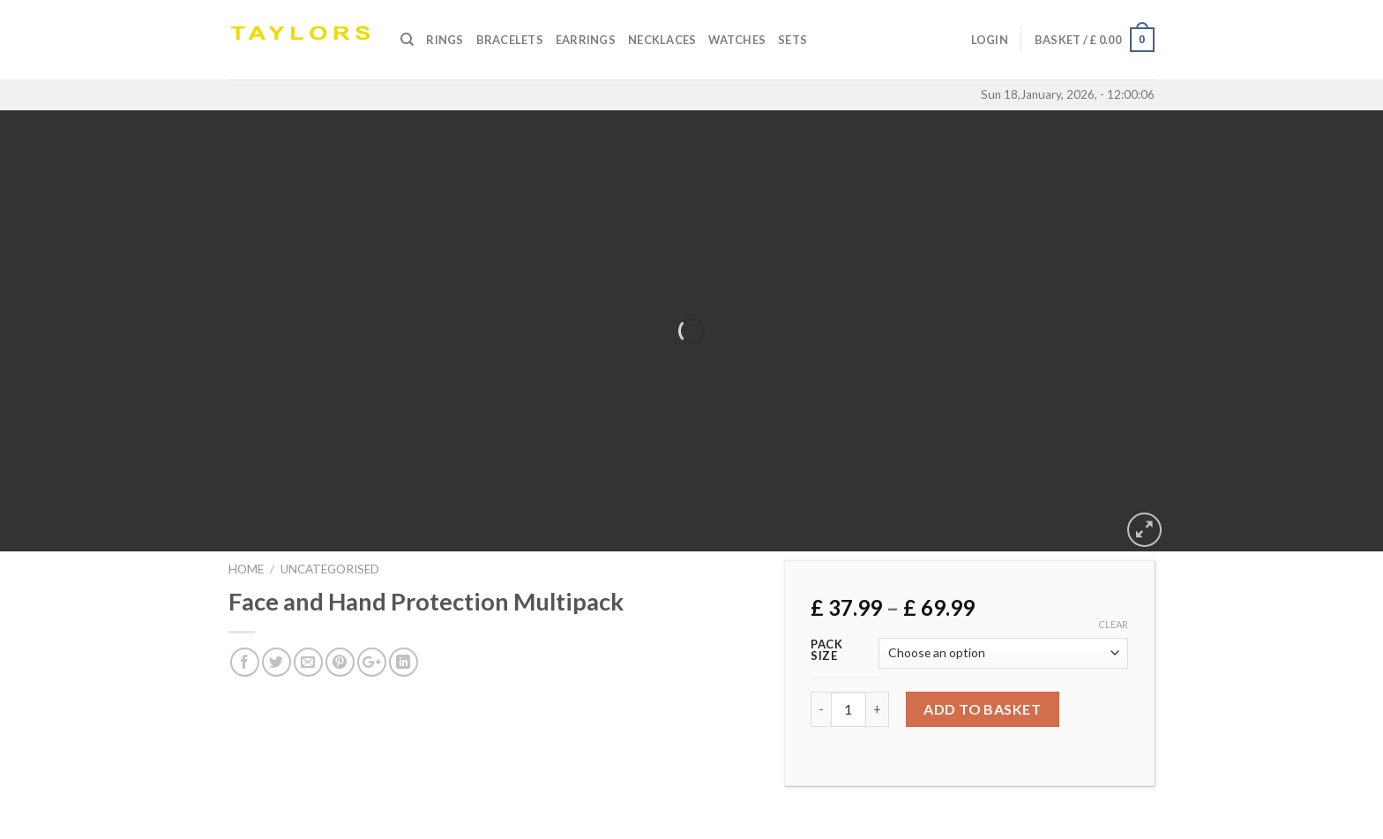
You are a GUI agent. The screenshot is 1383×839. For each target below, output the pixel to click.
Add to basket (982, 708)
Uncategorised (329, 569)
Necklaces (662, 40)
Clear (1113, 624)
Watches (737, 40)
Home (246, 569)
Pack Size (827, 651)
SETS (792, 40)
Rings (444, 40)
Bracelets (509, 40)
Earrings (586, 40)
